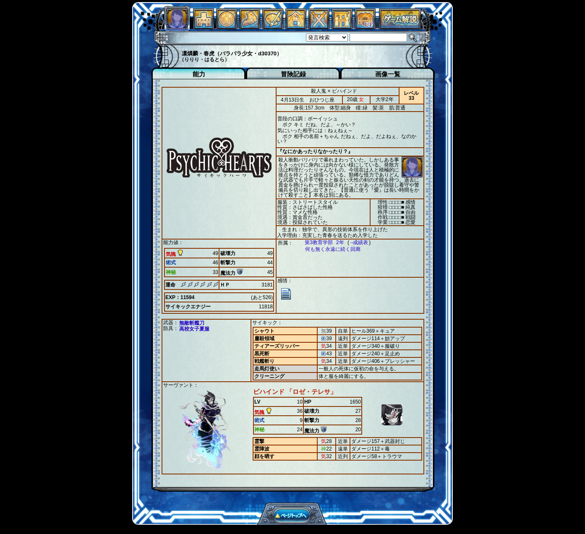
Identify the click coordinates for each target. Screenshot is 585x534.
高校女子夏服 (194, 329)
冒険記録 (293, 74)
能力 (199, 74)
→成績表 (355, 242)
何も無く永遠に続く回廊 (328, 249)
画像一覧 (387, 74)
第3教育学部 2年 (320, 242)
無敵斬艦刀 (191, 323)
